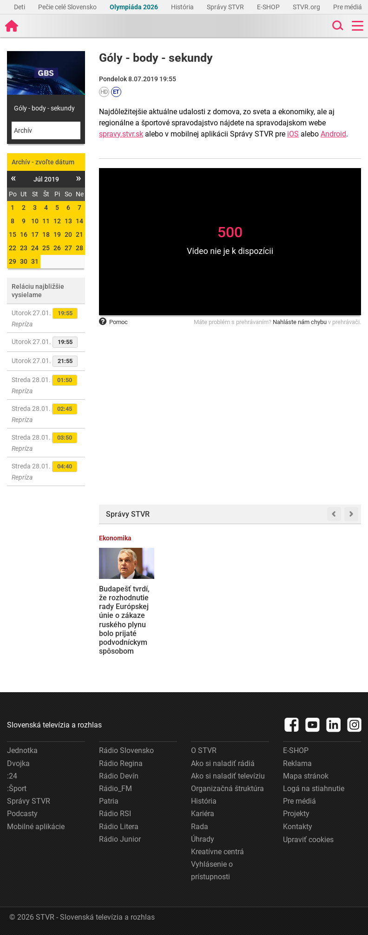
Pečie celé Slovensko (68, 7)
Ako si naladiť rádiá (223, 763)
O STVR (204, 750)
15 (12, 234)
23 (23, 248)
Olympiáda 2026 (134, 7)
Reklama (297, 763)
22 (12, 248)
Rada (199, 826)
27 (68, 248)
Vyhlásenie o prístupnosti (212, 870)
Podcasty (22, 813)
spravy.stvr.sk (121, 134)
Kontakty (297, 826)
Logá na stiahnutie (313, 788)
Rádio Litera (118, 826)
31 (35, 261)
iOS (293, 134)
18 (46, 234)
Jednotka (22, 750)
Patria (108, 801)
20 (68, 234)
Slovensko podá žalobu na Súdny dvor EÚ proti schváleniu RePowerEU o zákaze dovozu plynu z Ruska (263, 615)
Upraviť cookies (308, 839)
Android (333, 134)
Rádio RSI (115, 813)
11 (46, 221)
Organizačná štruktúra (227, 788)
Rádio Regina (121, 763)
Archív (23, 130)
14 (79, 221)
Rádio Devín (118, 776)
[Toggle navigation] (357, 25)
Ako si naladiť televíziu (228, 776)
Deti (20, 7)
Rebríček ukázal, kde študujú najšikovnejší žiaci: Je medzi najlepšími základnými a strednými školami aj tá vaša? (195, 624)
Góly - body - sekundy (44, 108)
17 (35, 234)
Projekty (296, 813)
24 (35, 248)
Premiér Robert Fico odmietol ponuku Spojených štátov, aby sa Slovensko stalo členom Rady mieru (332, 620)
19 (57, 234)
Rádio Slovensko (126, 750)
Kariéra (202, 813)
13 (68, 221)
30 (23, 261)
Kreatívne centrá (217, 851)
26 (57, 248)
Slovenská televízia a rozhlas (54, 725)
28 (79, 248)
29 (12, 261)
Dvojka (18, 763)
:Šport (16, 788)
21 (79, 234)
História (183, 7)
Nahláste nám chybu (300, 321)
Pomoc (113, 321)
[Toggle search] (337, 25)
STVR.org (307, 7)
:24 (12, 776)
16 (23, 234)
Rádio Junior (120, 839)
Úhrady (202, 839)
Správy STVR (226, 7)
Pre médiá (348, 7)
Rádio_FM (115, 788)
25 (46, 248)
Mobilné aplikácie (36, 826)
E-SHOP (269, 7)
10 (35, 221)
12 (57, 221)
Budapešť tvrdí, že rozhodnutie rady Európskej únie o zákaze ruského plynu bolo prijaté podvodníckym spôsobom (124, 620)
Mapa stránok (306, 776)
